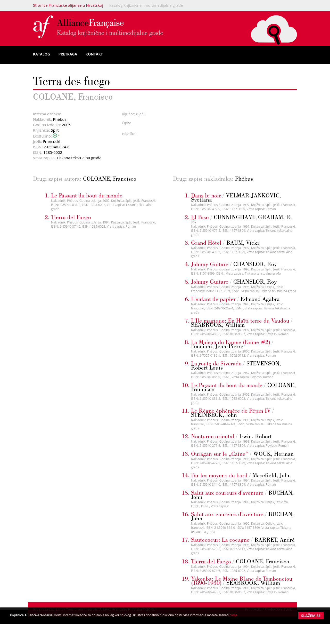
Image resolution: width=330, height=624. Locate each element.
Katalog (41, 54)
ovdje (233, 615)
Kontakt (94, 54)
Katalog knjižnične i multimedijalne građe (146, 5)
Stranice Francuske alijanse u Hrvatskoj (68, 5)
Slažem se (311, 615)
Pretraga (68, 54)
